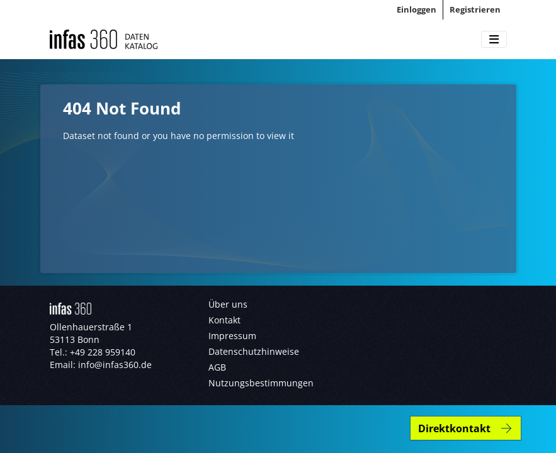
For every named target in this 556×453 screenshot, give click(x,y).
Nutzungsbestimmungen (261, 383)
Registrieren (475, 9)
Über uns (227, 304)
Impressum (232, 336)
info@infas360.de (115, 365)
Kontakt (224, 320)
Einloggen (416, 9)
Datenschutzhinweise (253, 351)
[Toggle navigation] (494, 39)
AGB (217, 367)
